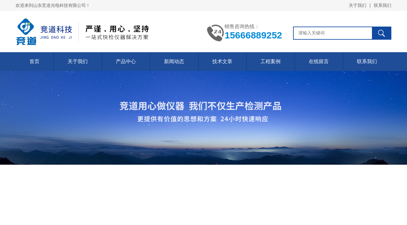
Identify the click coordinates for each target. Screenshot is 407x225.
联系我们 (382, 5)
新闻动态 (174, 61)
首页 (34, 61)
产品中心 (126, 61)
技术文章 (222, 61)
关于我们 (357, 5)
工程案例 (270, 61)
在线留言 (319, 61)
